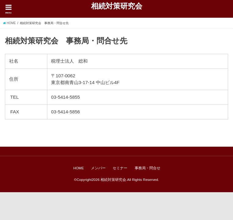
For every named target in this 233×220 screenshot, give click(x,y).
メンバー (98, 168)
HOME (78, 168)
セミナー (120, 168)
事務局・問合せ (147, 168)
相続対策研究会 (116, 6)
